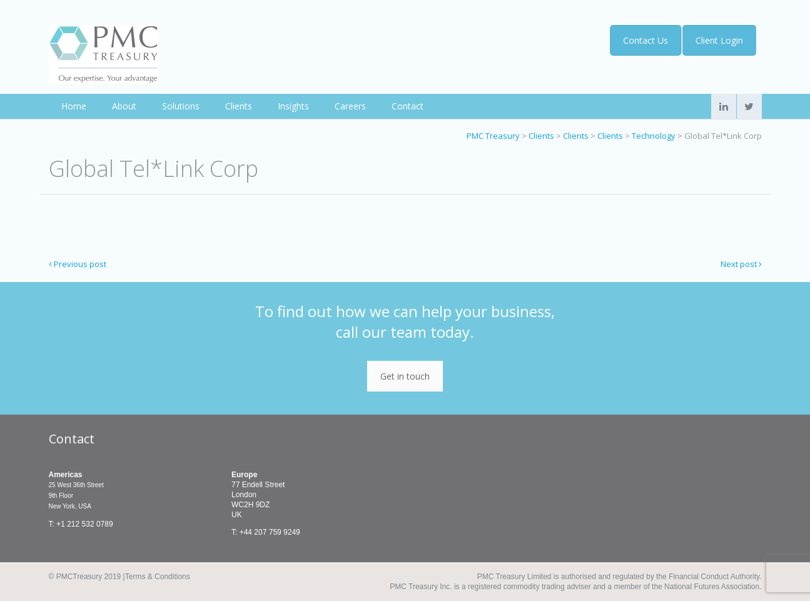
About (124, 106)
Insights (293, 106)
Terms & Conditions (157, 576)
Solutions (181, 106)
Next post (741, 264)
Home (73, 106)
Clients (238, 106)
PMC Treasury (493, 135)
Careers (350, 106)
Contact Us (643, 40)
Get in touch (405, 376)
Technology (654, 135)
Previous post (77, 264)
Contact (407, 106)
